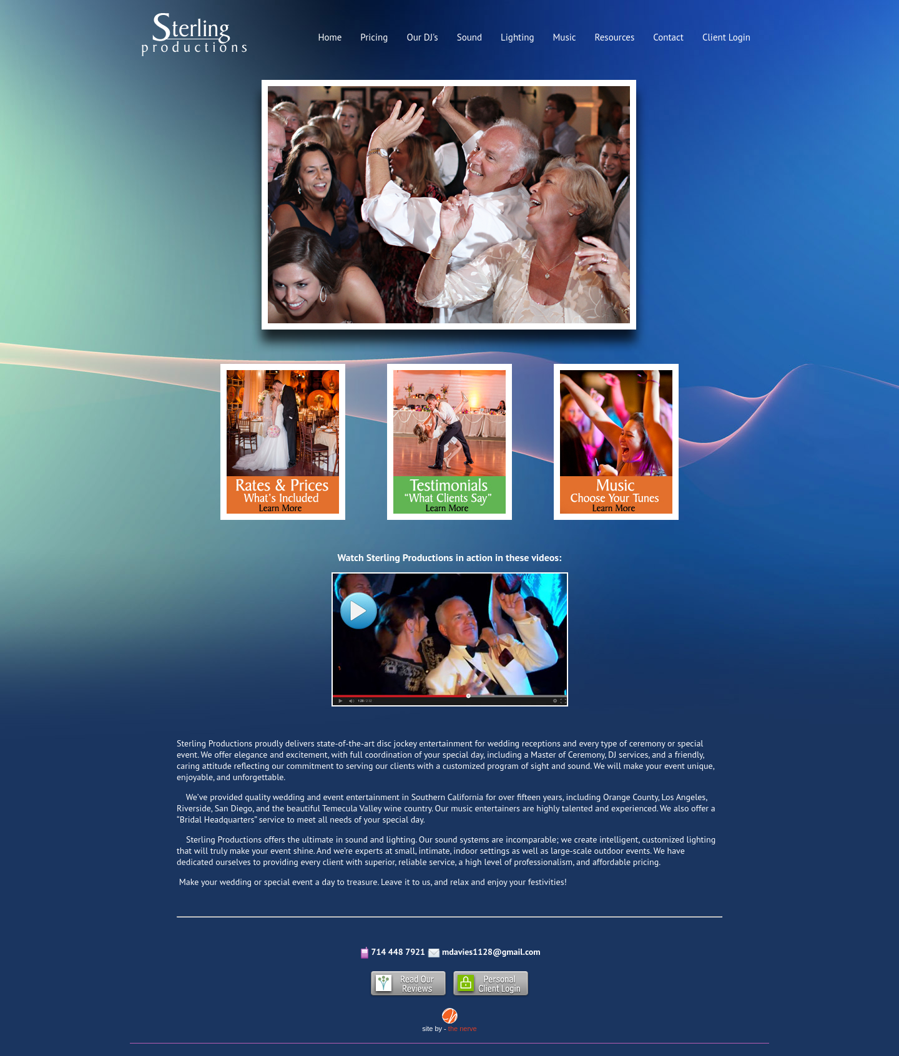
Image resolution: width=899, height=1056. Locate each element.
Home (329, 37)
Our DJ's (422, 37)
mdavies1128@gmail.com (491, 951)
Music (564, 37)
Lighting (517, 37)
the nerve (462, 1028)
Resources (615, 37)
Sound (469, 37)
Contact (668, 37)
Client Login (726, 37)
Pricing (374, 37)
